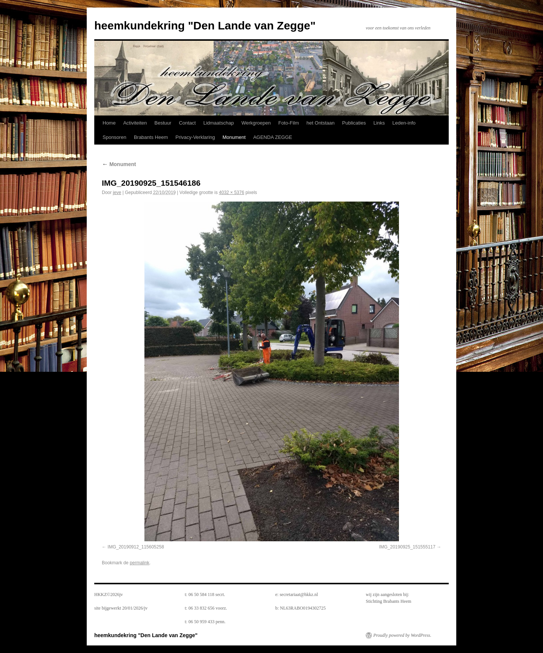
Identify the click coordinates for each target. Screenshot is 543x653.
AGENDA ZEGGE (272, 137)
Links (379, 123)
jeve (117, 192)
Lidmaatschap (218, 123)
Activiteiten (135, 123)
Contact (187, 123)
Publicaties (354, 123)
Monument (233, 137)
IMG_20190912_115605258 (135, 547)
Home (109, 123)
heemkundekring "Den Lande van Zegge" (205, 25)
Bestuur (163, 123)
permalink (139, 562)
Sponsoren (114, 137)
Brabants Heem (151, 137)
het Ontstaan (320, 123)
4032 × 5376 (231, 192)
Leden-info (404, 123)
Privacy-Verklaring (195, 137)
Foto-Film (288, 123)
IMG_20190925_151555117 (407, 547)
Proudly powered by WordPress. (402, 635)
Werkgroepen (256, 123)
